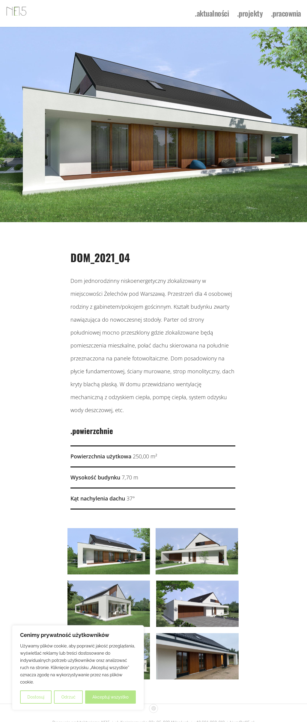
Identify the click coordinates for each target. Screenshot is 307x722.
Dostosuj (35, 697)
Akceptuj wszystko (110, 697)
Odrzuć (68, 697)
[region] (78, 667)
